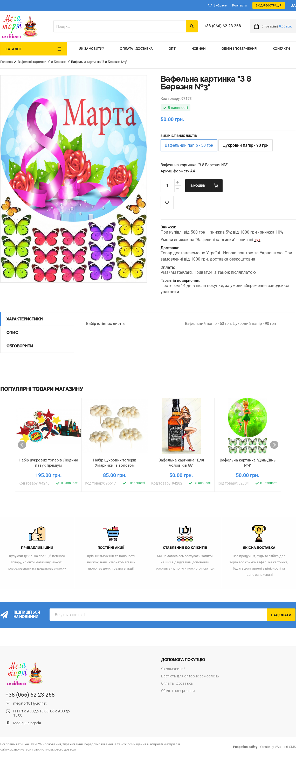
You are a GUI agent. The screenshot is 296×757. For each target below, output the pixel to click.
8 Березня (58, 62)
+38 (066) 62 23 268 (222, 26)
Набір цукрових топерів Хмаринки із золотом (114, 463)
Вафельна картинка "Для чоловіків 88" (181, 463)
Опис (12, 332)
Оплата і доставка (136, 49)
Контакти (239, 5)
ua (293, 5)
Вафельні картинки (32, 62)
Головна (6, 62)
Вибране (220, 5)
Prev (22, 445)
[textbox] (119, 26)
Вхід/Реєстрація (268, 5)
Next (274, 445)
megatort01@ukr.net (30, 703)
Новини (198, 49)
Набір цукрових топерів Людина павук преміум (48, 463)
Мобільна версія (27, 723)
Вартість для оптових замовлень (190, 676)
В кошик (197, 186)
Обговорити (19, 346)
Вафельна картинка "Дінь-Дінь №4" (248, 463)
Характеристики (24, 319)
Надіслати (281, 615)
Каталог (13, 49)
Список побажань (167, 202)
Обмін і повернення (239, 49)
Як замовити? (91, 49)
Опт (172, 49)
